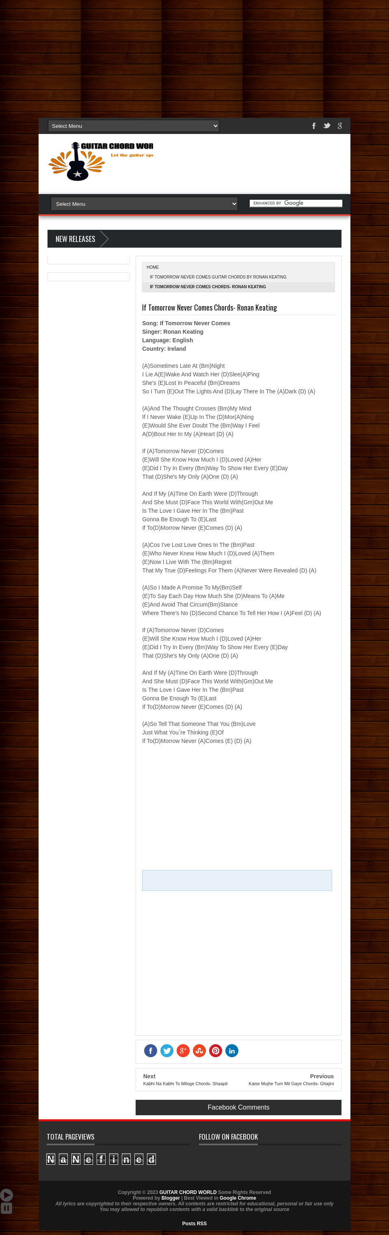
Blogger (171, 1198)
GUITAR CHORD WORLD (241, 1156)
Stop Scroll (6, 1208)
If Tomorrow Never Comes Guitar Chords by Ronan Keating (218, 277)
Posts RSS (194, 1223)
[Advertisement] (194, 57)
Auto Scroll (6, 1195)
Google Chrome (238, 1198)
